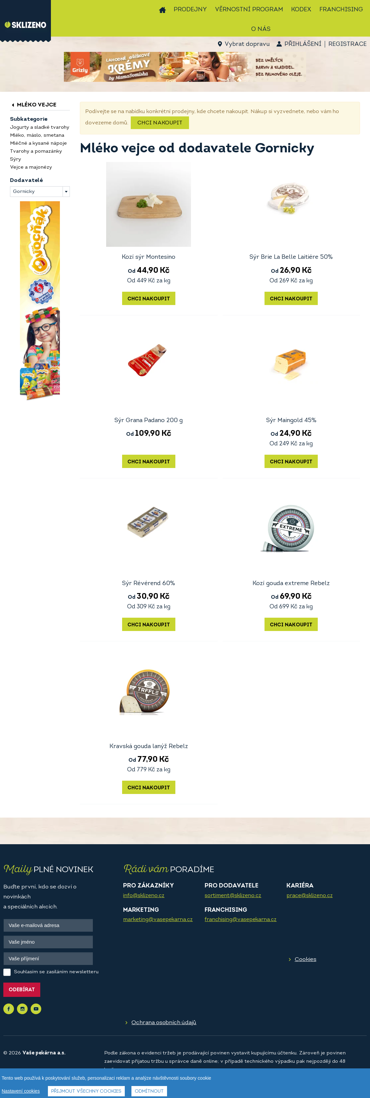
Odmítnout (149, 1091)
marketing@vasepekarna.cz (158, 919)
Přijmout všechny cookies (86, 1091)
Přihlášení (302, 44)
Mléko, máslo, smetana (37, 135)
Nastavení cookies (21, 1091)
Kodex (301, 10)
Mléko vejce (33, 105)
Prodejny (190, 10)
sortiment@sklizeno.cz (233, 895)
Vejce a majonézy (31, 167)
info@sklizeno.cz (143, 895)
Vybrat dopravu (247, 44)
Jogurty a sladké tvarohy (39, 127)
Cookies (305, 959)
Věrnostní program (249, 10)
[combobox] (40, 191)
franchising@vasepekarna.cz (241, 919)
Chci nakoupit (159, 123)
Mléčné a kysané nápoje (38, 143)
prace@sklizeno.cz (309, 895)
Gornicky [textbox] (24, 191)
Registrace (347, 44)
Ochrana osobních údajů (163, 1022)
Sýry (15, 159)
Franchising (341, 10)
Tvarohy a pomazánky (36, 151)
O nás (261, 29)
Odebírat (22, 990)
